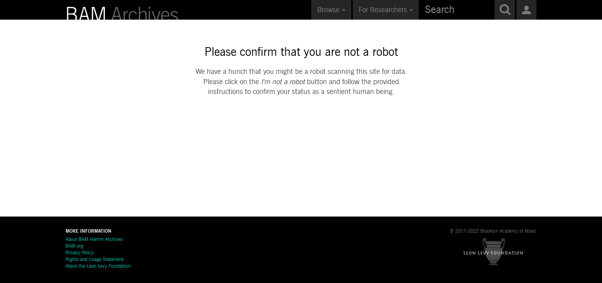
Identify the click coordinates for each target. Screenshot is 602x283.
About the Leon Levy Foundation (98, 266)
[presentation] (301, 122)
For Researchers (386, 10)
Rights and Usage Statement (95, 259)
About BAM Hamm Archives (94, 239)
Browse (331, 10)
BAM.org (74, 246)
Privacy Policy (80, 253)
